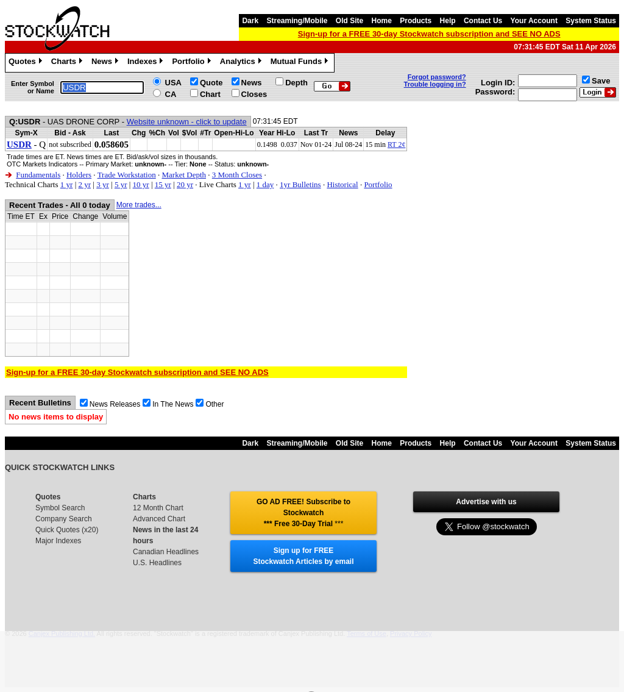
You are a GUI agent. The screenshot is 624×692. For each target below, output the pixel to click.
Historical (342, 184)
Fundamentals (38, 174)
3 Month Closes (237, 174)
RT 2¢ (396, 144)
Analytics (242, 63)
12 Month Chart (158, 508)
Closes (254, 94)
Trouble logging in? (435, 84)
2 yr (84, 184)
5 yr (121, 184)
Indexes (146, 63)
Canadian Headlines (166, 552)
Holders (78, 174)
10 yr (141, 184)
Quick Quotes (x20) (66, 530)
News (106, 63)
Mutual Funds (301, 63)
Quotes (27, 63)
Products (415, 20)
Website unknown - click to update (187, 121)
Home (382, 20)
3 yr (102, 184)
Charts (68, 63)
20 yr (185, 184)
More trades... (138, 205)
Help (448, 20)
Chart (210, 94)
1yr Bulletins (300, 184)
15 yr (163, 184)
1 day (265, 184)
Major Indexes (58, 541)
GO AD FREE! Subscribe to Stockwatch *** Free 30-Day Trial (303, 513)
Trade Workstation (127, 174)
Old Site (349, 20)
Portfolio (192, 63)
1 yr (66, 184)
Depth (296, 82)
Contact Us (483, 20)
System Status (591, 20)
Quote (211, 82)
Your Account (534, 20)
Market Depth (183, 174)
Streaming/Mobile (296, 20)
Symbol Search (60, 508)
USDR (19, 144)
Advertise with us (486, 502)
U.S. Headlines (157, 562)
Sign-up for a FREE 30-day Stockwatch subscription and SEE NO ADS (429, 33)
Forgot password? (437, 76)
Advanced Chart (159, 519)
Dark (250, 20)
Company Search (63, 519)
